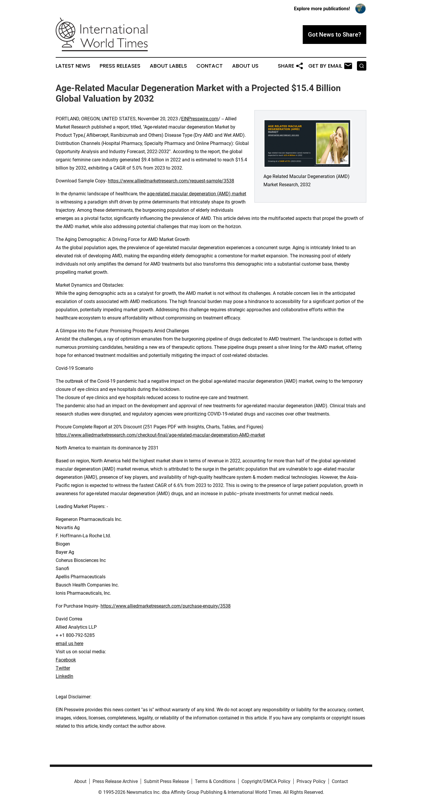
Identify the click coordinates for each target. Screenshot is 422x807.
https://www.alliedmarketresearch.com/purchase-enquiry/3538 (166, 606)
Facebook (66, 660)
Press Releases (120, 66)
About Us (245, 66)
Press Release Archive (115, 781)
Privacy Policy (311, 781)
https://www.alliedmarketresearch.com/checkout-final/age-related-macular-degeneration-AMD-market (160, 435)
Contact (209, 66)
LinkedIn (64, 676)
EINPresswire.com (199, 119)
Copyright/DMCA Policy (265, 781)
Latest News (73, 66)
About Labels (168, 66)
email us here (69, 643)
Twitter (63, 668)
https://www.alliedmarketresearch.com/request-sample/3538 (171, 181)
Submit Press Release (166, 781)
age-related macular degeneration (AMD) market (196, 193)
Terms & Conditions (215, 781)
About (80, 781)
